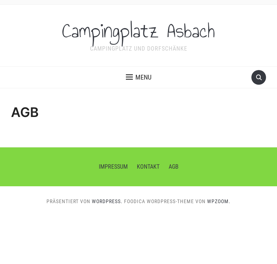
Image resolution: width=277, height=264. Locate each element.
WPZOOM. (219, 201)
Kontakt (148, 166)
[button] (138, 77)
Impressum (113, 166)
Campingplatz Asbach (138, 31)
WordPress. (107, 201)
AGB (174, 166)
